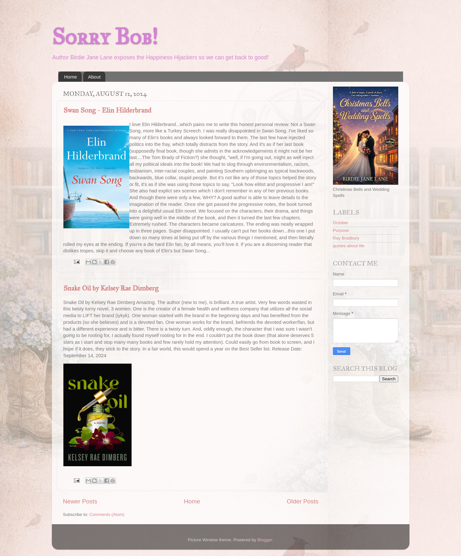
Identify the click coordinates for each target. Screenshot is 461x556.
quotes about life (349, 245)
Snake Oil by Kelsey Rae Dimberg (110, 288)
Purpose (341, 230)
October (340, 222)
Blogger (264, 539)
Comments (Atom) (107, 514)
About (94, 77)
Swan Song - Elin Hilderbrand (107, 110)
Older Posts (303, 501)
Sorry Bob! (105, 36)
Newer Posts (80, 501)
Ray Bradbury (346, 238)
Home (70, 77)
